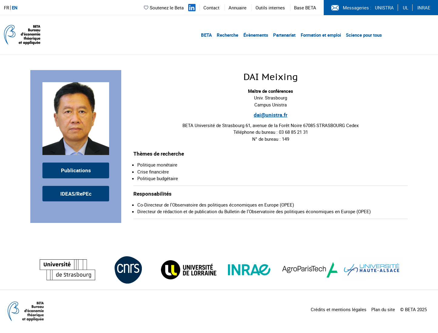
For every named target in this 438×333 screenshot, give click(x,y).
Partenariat (284, 35)
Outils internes (270, 8)
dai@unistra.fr (270, 114)
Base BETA (305, 8)
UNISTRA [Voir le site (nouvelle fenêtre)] (384, 8)
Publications (76, 170)
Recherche (227, 35)
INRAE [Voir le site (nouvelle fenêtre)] (423, 8)
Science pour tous (364, 35)
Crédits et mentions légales (338, 309)
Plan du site (383, 309)
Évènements (255, 35)
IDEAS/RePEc (76, 193)
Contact (211, 8)
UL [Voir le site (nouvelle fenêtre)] (405, 8)
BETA (206, 35)
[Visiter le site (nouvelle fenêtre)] (67, 269)
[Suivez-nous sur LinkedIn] (192, 7)
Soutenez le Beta (163, 8)
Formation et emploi (321, 35)
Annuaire (237, 8)
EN (15, 7)
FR (6, 7)
